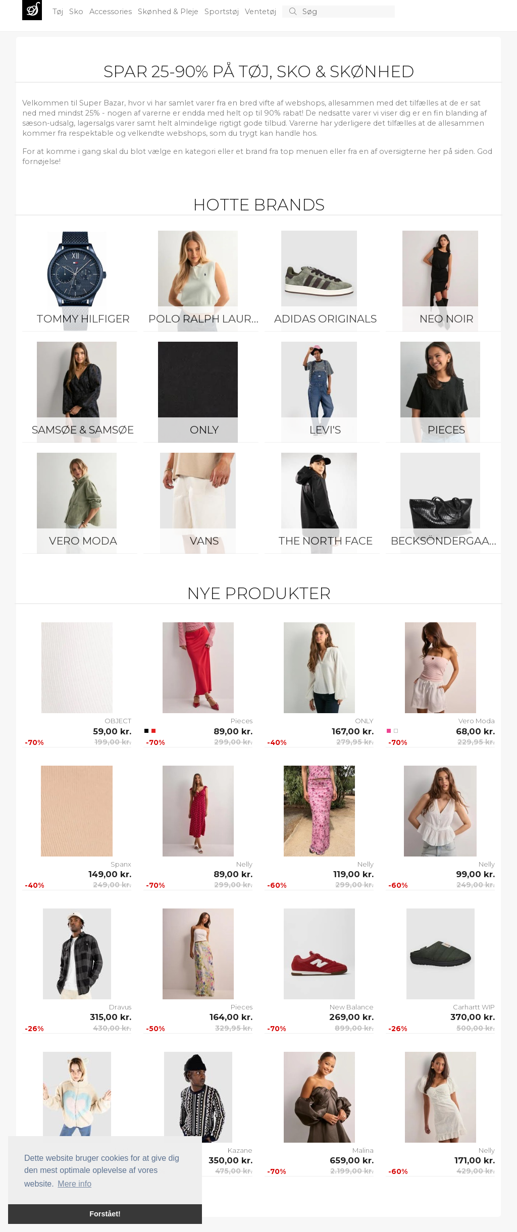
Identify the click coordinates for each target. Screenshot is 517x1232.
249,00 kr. (112, 885)
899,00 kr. (354, 1028)
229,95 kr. (476, 742)
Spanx (121, 864)
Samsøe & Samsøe (83, 429)
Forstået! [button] (105, 1214)
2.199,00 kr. (352, 1171)
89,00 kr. (233, 731)
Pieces (446, 429)
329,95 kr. (233, 1028)
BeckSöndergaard (448, 540)
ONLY (204, 429)
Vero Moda (83, 540)
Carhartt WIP (474, 1007)
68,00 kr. (475, 731)
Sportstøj (222, 11)
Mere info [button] (74, 1184)
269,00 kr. (351, 1017)
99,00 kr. (475, 874)
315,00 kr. (110, 1017)
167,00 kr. (353, 731)
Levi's (325, 429)
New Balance (352, 1007)
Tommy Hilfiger (83, 318)
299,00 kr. (233, 742)
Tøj (59, 11)
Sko (77, 11)
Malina (363, 1150)
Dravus (120, 1007)
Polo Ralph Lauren (206, 318)
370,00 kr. (472, 1017)
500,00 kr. (475, 1028)
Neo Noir (447, 318)
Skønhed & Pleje (169, 11)
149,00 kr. (109, 874)
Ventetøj (261, 11)
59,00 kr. (112, 731)
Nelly (244, 864)
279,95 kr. (355, 742)
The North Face (325, 540)
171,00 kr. (474, 1160)
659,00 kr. (352, 1160)
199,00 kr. (112, 742)
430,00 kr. (112, 1028)
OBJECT (118, 721)
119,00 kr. (353, 874)
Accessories (111, 11)
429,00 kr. (475, 1171)
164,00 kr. (231, 1017)
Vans (204, 540)
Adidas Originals (325, 318)
